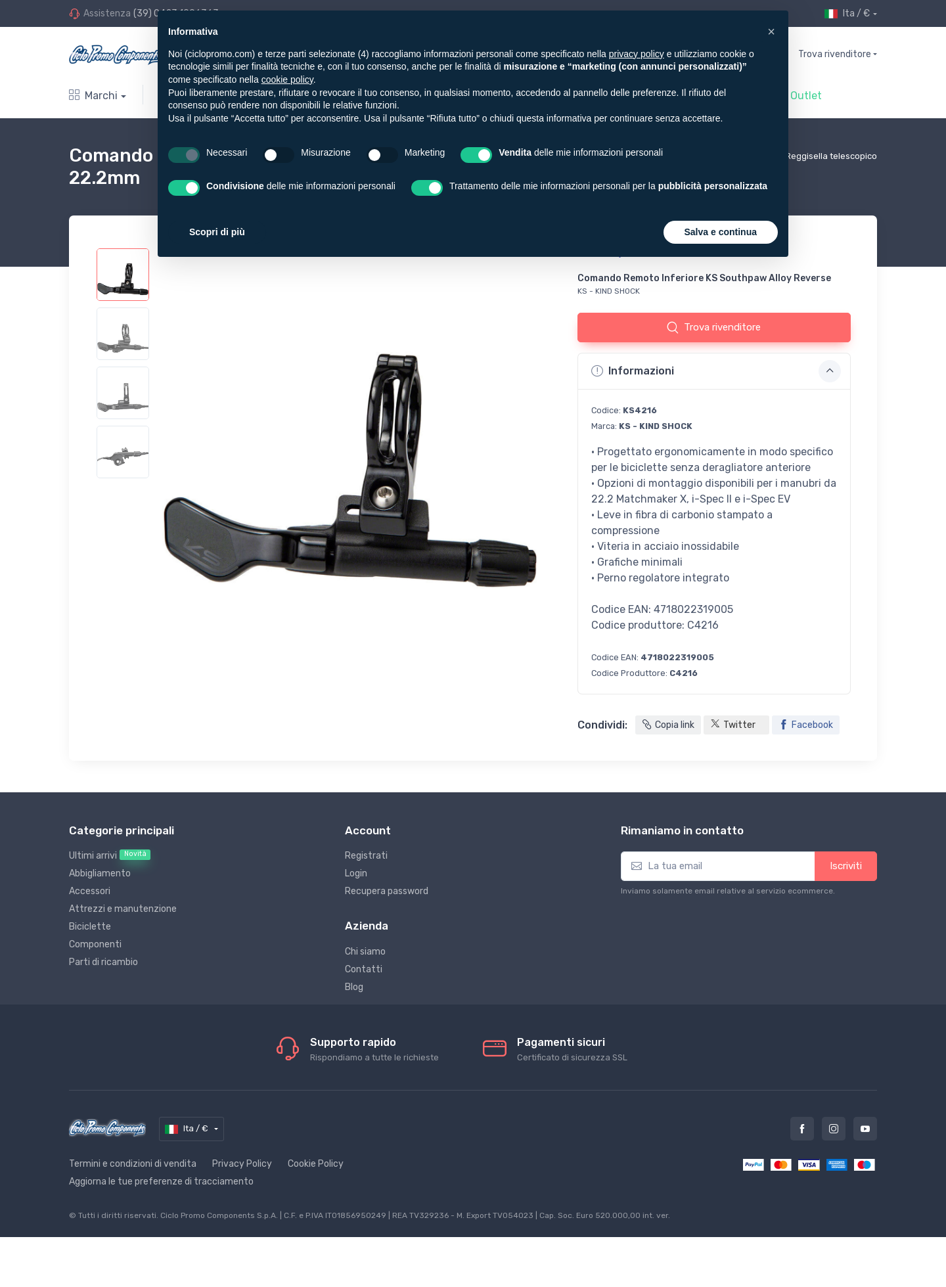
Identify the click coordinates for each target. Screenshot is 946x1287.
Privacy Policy (242, 1163)
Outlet (806, 95)
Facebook (805, 725)
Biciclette (90, 926)
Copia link (668, 725)
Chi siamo (365, 951)
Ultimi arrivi (109, 855)
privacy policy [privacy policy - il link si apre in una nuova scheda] (636, 54)
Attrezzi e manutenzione (123, 908)
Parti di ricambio (103, 962)
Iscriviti (846, 866)
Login (356, 873)
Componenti (95, 944)
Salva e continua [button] (721, 232)
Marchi (93, 95)
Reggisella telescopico (831, 156)
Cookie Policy (316, 1163)
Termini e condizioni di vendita (132, 1163)
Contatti (363, 969)
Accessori (89, 891)
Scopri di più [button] (217, 232)
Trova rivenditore (834, 54)
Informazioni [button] (716, 371)
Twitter (732, 725)
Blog (354, 987)
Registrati (366, 855)
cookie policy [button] (287, 79)
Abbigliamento (100, 873)
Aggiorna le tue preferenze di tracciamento (161, 1181)
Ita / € (847, 13)
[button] (771, 31)
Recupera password (386, 891)
